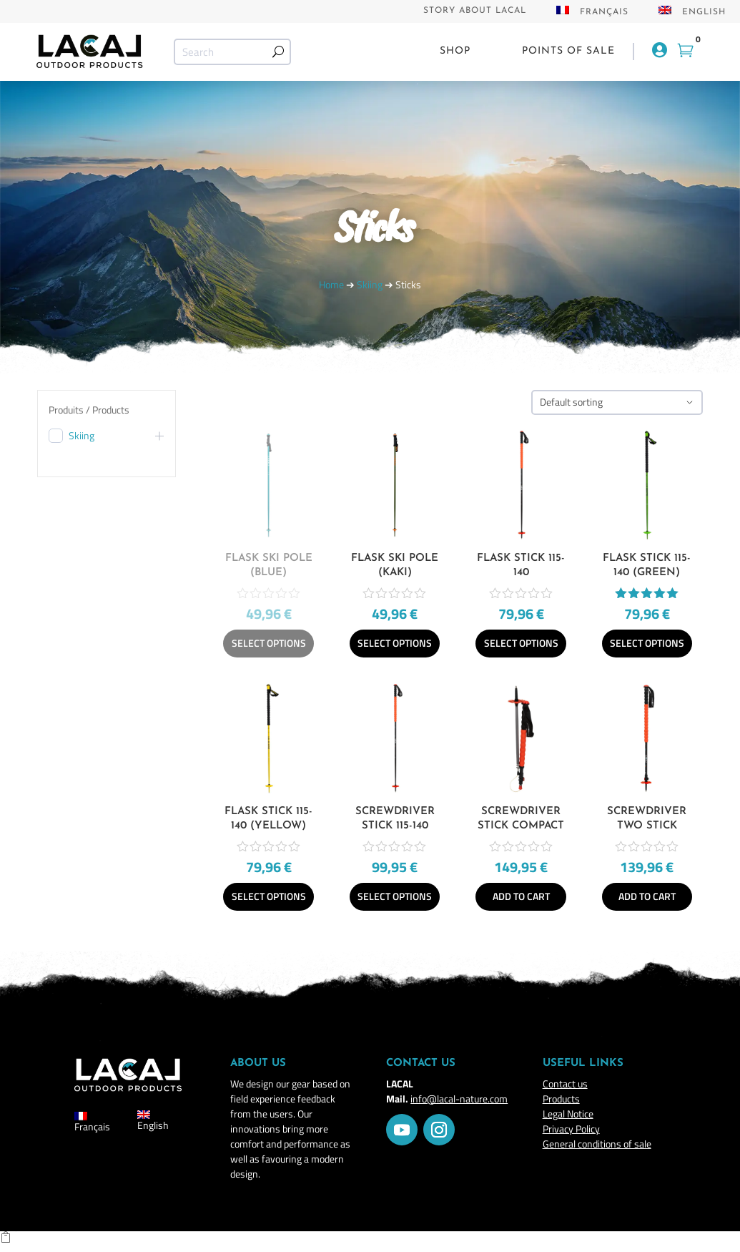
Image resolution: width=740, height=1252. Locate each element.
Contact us (565, 1083)
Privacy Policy (571, 1128)
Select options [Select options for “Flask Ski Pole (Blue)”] (269, 642)
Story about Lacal (474, 10)
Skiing (370, 284)
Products (561, 1098)
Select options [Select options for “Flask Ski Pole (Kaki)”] (394, 642)
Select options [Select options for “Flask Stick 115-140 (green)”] (647, 642)
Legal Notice (568, 1113)
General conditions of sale (597, 1143)
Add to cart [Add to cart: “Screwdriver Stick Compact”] (521, 896)
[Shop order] (617, 402)
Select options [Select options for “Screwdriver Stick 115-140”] (394, 896)
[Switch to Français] (592, 14)
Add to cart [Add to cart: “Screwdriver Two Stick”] (647, 896)
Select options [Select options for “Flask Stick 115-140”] (521, 642)
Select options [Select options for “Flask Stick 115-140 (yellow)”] (269, 896)
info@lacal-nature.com (459, 1098)
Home (331, 284)
